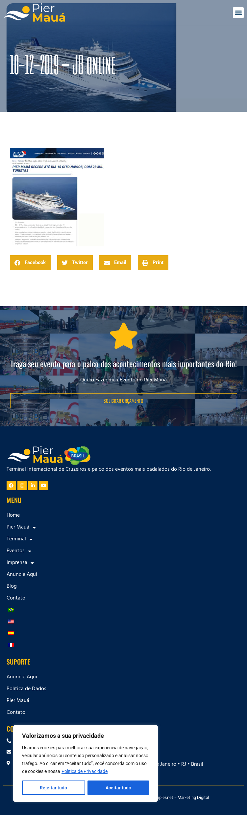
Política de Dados (26, 689)
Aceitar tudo (118, 787)
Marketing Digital (193, 798)
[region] (85, 763)
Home (13, 516)
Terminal (20, 539)
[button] (238, 12)
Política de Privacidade (85, 771)
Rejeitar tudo (53, 787)
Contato (16, 598)
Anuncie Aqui (22, 575)
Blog (12, 587)
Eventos (19, 551)
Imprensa (20, 563)
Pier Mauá (21, 527)
